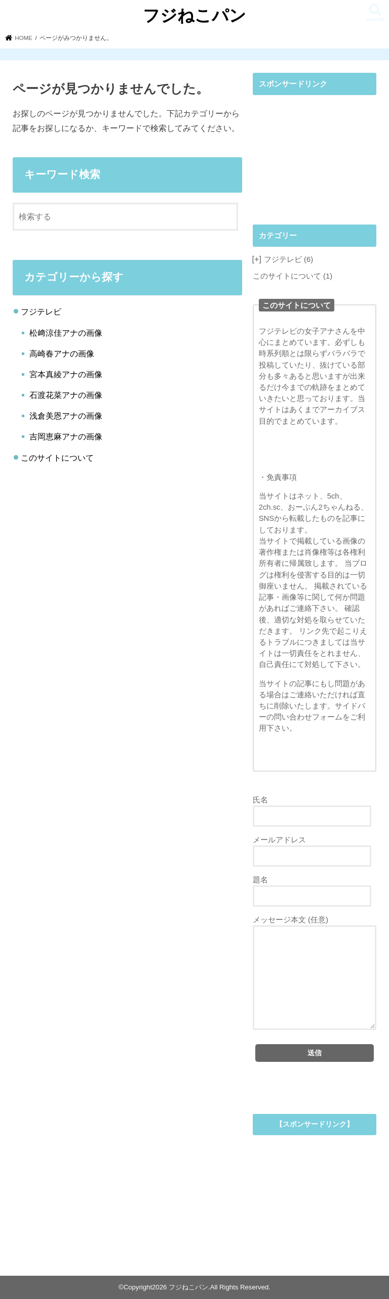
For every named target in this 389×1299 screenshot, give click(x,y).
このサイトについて (57, 457)
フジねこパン (194, 15)
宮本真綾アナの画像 (65, 374)
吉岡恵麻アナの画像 (65, 436)
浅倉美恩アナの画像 (65, 415)
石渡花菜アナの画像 (65, 394)
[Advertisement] (314, 151)
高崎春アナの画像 (61, 353)
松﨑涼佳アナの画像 (65, 332)
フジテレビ (41, 311)
